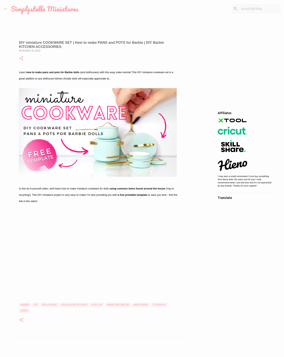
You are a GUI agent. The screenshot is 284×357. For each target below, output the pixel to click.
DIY (36, 304)
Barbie (25, 304)
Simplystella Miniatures (44, 8)
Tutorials (159, 304)
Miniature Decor (118, 304)
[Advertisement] (205, 170)
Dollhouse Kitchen (74, 304)
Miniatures (141, 304)
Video (24, 310)
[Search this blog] (260, 8)
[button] (21, 58)
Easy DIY (97, 304)
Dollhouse (49, 304)
